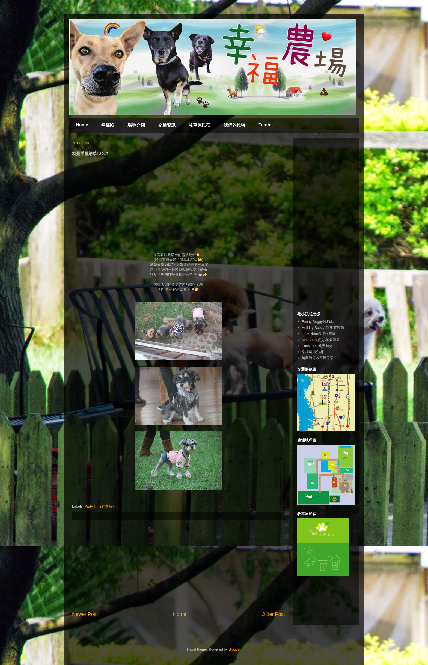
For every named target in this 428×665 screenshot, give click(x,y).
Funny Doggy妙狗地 (317, 322)
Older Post (273, 614)
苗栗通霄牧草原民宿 (318, 358)
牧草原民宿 (199, 125)
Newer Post (85, 614)
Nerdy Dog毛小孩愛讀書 (321, 340)
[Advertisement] (178, 565)
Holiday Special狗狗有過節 (323, 328)
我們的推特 (234, 125)
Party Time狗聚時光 (100, 506)
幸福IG (107, 125)
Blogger (235, 649)
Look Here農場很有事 (319, 334)
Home (82, 125)
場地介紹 (136, 125)
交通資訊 (167, 125)
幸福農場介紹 (312, 352)
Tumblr (265, 125)
